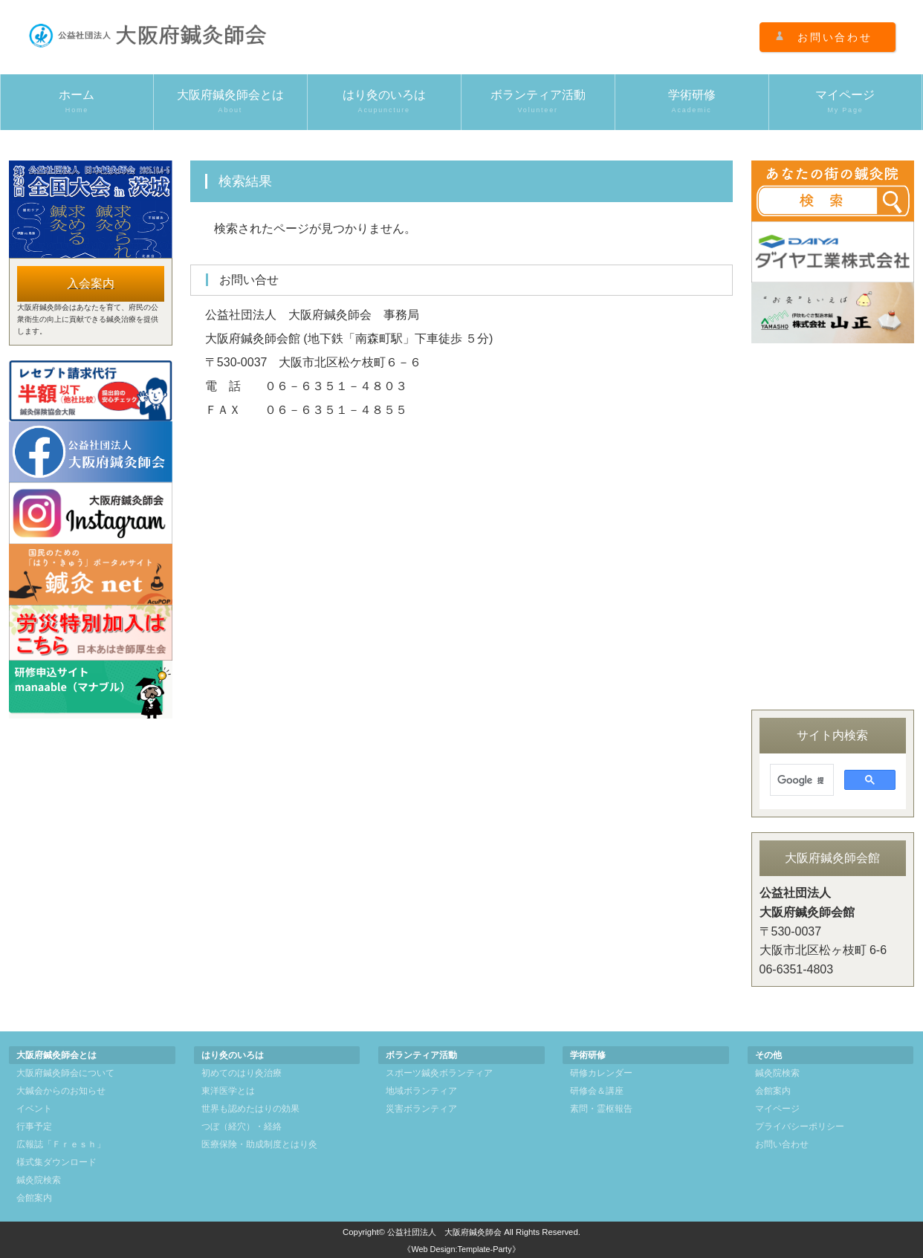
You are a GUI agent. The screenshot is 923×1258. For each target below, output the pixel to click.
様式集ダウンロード (56, 1162)
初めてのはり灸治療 (241, 1073)
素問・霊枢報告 (601, 1108)
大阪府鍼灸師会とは (230, 101)
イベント (34, 1108)
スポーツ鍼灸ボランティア (439, 1073)
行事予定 (34, 1126)
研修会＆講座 (597, 1091)
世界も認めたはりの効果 (250, 1108)
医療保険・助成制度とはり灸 (259, 1144)
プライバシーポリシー (799, 1126)
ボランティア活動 (538, 101)
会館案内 (34, 1198)
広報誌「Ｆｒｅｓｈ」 (61, 1144)
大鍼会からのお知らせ (61, 1091)
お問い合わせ (834, 37)
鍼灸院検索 (38, 1180)
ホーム (77, 101)
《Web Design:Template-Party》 (461, 1249)
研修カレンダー (601, 1073)
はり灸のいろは (384, 101)
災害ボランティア (421, 1108)
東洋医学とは (228, 1091)
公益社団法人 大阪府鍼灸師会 (444, 1232)
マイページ (845, 101)
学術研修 (691, 101)
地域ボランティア (421, 1091)
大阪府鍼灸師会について (65, 1073)
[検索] (800, 780)
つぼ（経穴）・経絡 (241, 1126)
